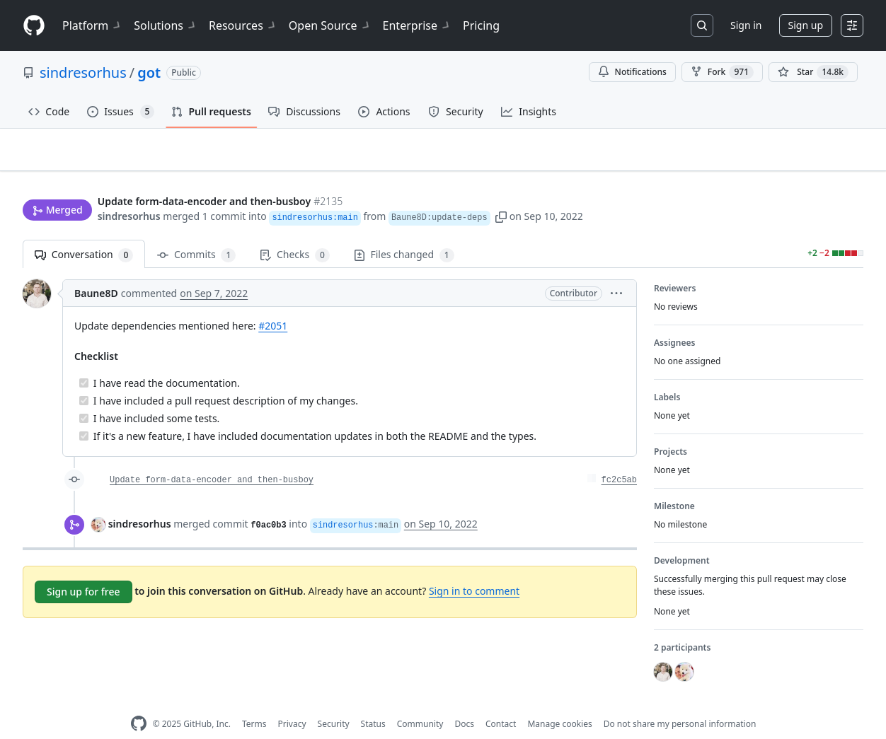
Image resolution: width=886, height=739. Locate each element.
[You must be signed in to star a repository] (813, 72)
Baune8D (96, 271)
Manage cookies (559, 702)
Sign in (745, 25)
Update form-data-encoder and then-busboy (211, 458)
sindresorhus (83, 72)
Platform (92, 25)
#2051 (272, 303)
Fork (722, 72)
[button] (501, 189)
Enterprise (417, 25)
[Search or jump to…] (702, 25)
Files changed (404, 233)
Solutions (165, 25)
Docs (464, 702)
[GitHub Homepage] (138, 702)
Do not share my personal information (680, 702)
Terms (254, 702)
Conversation (84, 233)
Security (334, 702)
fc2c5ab (619, 458)
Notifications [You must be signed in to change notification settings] (632, 72)
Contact (500, 702)
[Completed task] (83, 361)
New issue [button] (819, 159)
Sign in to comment (474, 568)
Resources (243, 25)
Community (420, 702)
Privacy (292, 702)
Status (373, 702)
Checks (294, 233)
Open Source (330, 25)
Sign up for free (83, 569)
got (149, 72)
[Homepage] (34, 25)
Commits (196, 233)
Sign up (805, 25)
